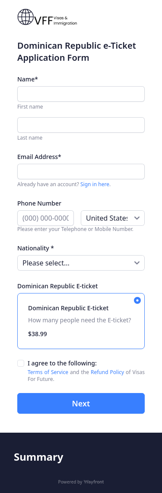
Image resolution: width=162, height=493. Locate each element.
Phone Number (39, 203)
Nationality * (35, 248)
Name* (27, 79)
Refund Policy (107, 372)
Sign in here (94, 184)
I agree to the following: (62, 363)
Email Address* (39, 157)
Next (81, 403)
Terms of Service (49, 372)
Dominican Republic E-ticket (57, 286)
